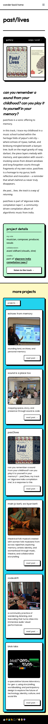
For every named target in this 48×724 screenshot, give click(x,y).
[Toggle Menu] (43, 4)
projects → (13, 303)
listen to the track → (24, 270)
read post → (32, 358)
